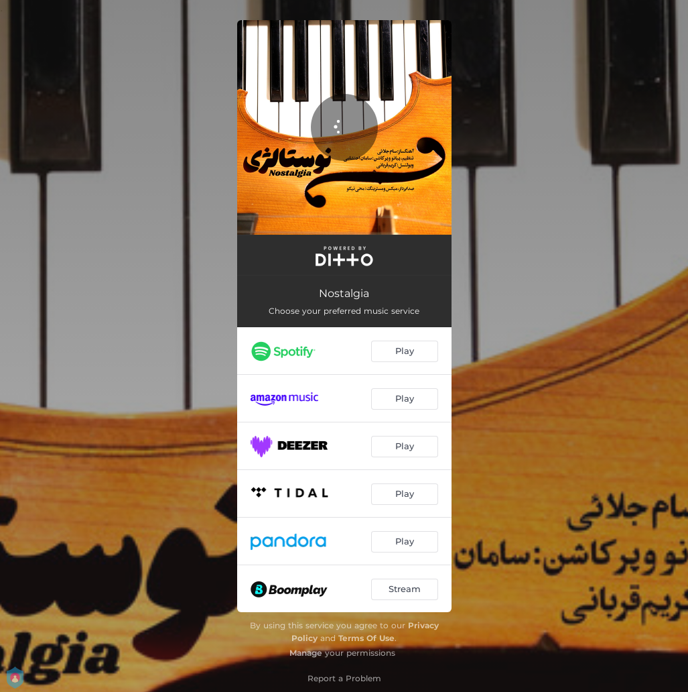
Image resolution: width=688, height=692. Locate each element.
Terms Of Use (366, 638)
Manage (305, 653)
